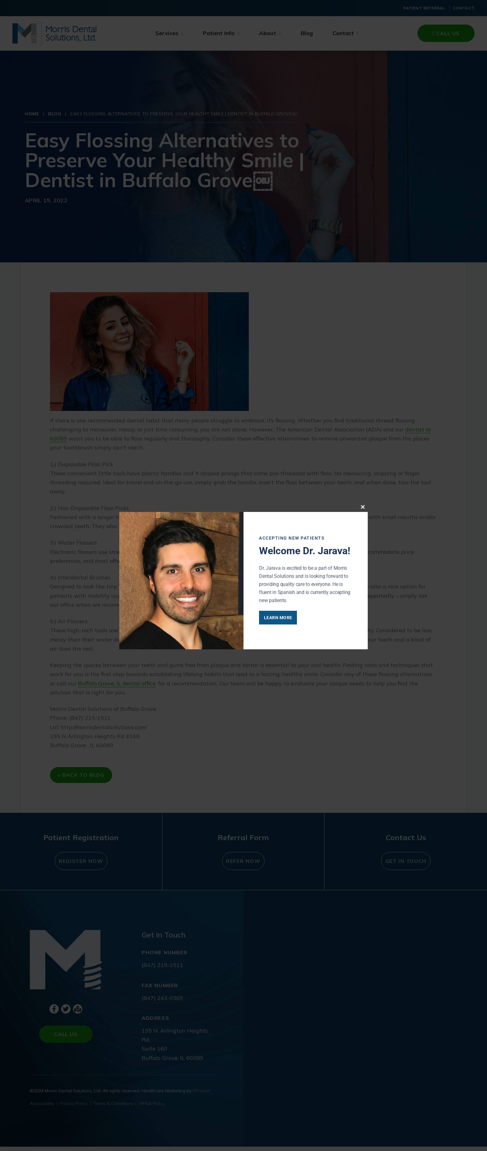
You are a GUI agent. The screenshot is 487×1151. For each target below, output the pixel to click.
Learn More (288, 617)
